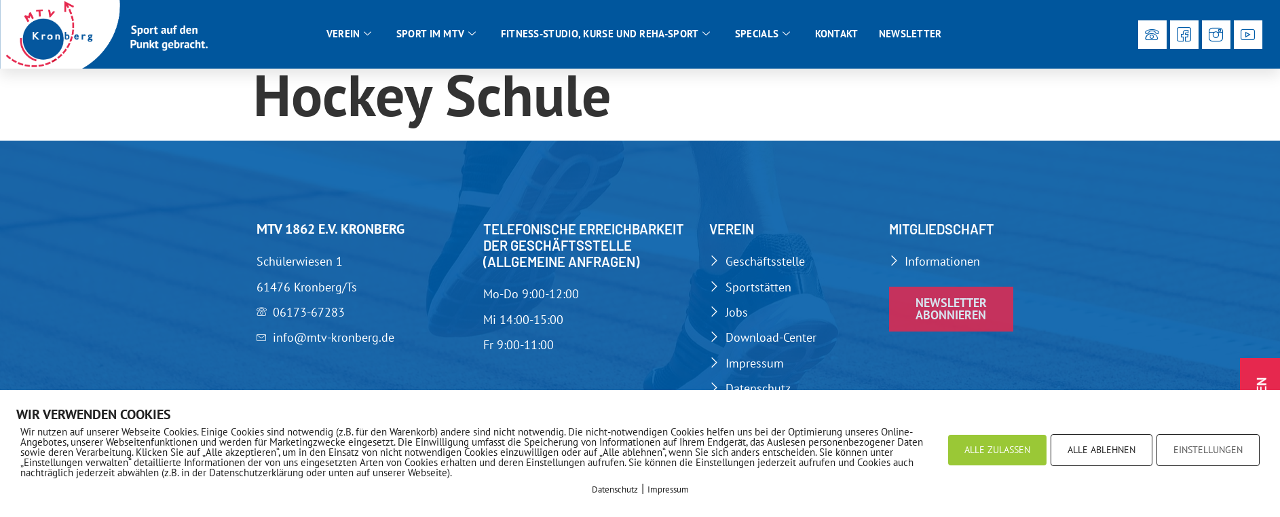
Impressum (668, 489)
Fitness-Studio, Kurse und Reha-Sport (606, 34)
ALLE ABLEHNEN (1101, 450)
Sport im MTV (436, 34)
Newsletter (910, 33)
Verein (349, 34)
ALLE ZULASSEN (997, 450)
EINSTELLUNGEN (1208, 450)
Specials (763, 34)
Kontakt (837, 33)
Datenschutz (615, 489)
